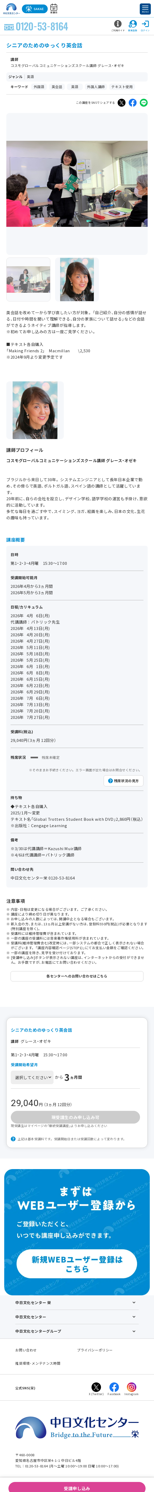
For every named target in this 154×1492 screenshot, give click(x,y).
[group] (28, 280)
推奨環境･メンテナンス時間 (37, 1363)
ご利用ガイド (118, 26)
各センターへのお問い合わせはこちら (76, 976)
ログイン (145, 26)
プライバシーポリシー (95, 1350)
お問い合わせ (26, 1350)
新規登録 (132, 26)
